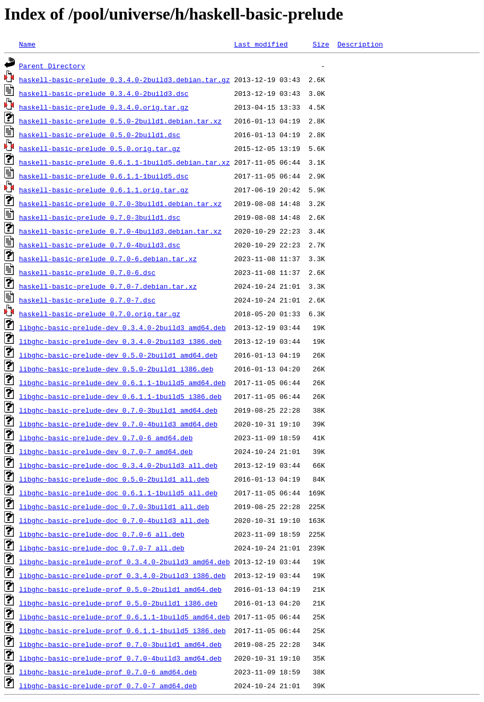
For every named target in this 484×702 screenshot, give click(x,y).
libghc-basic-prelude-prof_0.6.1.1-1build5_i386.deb (122, 630)
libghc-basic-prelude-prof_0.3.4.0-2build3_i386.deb (122, 575)
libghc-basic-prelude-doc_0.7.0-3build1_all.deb (114, 506)
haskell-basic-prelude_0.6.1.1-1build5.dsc (104, 176)
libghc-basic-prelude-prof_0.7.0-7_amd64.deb (108, 685)
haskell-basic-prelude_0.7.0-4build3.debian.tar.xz (120, 231)
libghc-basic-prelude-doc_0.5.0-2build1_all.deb (114, 479)
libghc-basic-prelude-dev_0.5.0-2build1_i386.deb (116, 369)
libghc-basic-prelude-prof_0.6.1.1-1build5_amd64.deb (124, 616)
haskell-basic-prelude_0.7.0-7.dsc (87, 300)
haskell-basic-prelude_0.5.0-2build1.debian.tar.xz (120, 121)
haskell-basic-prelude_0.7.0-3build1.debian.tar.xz (120, 203)
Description (360, 44)
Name (27, 44)
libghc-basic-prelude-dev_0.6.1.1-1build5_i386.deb (120, 396)
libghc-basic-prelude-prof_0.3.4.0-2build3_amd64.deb (124, 561)
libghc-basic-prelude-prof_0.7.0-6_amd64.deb (108, 672)
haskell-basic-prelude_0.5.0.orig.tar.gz (99, 148)
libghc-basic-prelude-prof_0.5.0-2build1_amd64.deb (120, 589)
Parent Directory (52, 65)
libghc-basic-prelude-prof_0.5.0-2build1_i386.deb (118, 603)
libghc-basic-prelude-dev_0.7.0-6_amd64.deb (106, 437)
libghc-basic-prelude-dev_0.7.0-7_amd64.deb (106, 451)
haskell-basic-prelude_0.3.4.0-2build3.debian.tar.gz (124, 79)
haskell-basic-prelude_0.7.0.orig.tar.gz (99, 313)
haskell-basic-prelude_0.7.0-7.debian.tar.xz (108, 286)
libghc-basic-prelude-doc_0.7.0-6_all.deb (101, 534)
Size (321, 44)
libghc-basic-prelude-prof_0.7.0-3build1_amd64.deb (120, 644)
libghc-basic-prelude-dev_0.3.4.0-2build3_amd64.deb (122, 327)
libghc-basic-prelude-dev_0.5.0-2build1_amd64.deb (118, 355)
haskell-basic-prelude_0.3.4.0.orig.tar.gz (104, 107)
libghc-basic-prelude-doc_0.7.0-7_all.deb (101, 548)
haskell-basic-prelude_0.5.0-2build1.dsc (99, 134)
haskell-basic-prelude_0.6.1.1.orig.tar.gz (104, 189)
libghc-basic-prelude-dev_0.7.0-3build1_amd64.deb (118, 410)
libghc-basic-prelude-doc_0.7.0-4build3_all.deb (114, 520)
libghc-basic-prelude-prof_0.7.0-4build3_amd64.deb (120, 658)
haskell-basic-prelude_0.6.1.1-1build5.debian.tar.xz (124, 162)
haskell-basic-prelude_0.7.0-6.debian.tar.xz (108, 258)
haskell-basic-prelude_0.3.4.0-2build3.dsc (104, 93)
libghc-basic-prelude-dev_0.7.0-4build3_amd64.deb (118, 424)
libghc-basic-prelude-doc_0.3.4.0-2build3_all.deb (118, 465)
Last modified (260, 44)
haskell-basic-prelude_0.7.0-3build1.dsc (99, 217)
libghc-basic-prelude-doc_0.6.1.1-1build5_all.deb (118, 492)
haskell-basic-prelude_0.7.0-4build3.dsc (99, 245)
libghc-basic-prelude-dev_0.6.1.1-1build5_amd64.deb (122, 382)
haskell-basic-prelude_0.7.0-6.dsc (87, 272)
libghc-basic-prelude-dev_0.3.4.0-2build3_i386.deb (120, 341)
